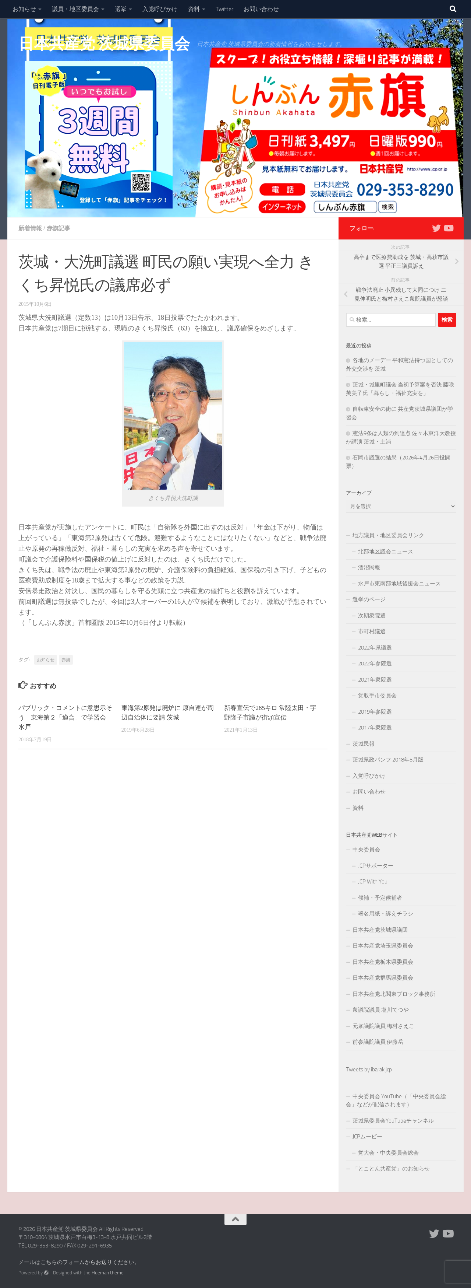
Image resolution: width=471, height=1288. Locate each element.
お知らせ (24, 9)
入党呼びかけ (160, 9)
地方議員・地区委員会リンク (388, 535)
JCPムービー (367, 1136)
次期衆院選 (372, 615)
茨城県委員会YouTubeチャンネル (393, 1120)
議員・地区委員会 (75, 9)
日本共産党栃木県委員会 (383, 962)
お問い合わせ (261, 9)
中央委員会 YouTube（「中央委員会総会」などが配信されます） (396, 1100)
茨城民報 (364, 744)
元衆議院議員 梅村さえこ (383, 1026)
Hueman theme (108, 1272)
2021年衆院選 (375, 679)
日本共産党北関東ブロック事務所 (394, 994)
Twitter (224, 9)
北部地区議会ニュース (385, 551)
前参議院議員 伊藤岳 (378, 1042)
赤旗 (65, 659)
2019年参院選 (375, 711)
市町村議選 (372, 631)
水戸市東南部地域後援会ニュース (399, 583)
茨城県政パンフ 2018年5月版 (388, 759)
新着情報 (30, 228)
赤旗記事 (58, 228)
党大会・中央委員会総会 (388, 1152)
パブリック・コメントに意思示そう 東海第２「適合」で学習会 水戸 (65, 717)
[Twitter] (436, 228)
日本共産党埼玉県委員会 (383, 945)
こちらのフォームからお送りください (87, 1262)
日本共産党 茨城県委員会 (104, 44)
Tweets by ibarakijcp (369, 1069)
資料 (194, 9)
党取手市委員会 (377, 695)
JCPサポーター (375, 865)
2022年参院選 (375, 663)
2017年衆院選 (375, 727)
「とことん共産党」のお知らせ (391, 1168)
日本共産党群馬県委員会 (383, 977)
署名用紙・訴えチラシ (385, 913)
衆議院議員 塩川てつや (381, 1010)
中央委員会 (366, 849)
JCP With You (372, 881)
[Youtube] (448, 228)
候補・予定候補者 (380, 898)
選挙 (121, 9)
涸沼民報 (369, 567)
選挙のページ (369, 599)
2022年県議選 (375, 647)
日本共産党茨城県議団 (380, 930)
